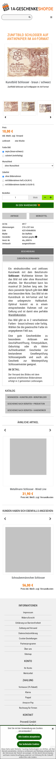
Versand (19, 136)
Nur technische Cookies (29, 744)
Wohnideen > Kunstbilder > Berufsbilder (26, 397)
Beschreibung (28, 251)
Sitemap (28, 654)
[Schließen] (53, 729)
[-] (45, 197)
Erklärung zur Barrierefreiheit (28, 623)
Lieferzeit (6, 141)
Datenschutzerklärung (28, 633)
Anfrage (14, 216)
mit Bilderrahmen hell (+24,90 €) (17, 180)
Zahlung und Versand (28, 628)
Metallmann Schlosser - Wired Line (28, 489)
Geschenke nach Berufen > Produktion (26, 404)
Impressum (28, 612)
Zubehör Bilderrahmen (28, 258)
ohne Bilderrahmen (11, 176)
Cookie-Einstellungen (28, 638)
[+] (51, 197)
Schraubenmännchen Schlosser (28, 577)
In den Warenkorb (28, 205)
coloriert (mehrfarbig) (12, 156)
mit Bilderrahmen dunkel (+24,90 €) (18, 185)
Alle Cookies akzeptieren (29, 737)
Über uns (28, 649)
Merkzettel (41, 216)
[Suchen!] (29, 17)
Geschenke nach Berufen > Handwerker (26, 410)
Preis (4, 127)
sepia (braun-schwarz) (12, 151)
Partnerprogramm (28, 643)
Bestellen (6, 193)
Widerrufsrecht (28, 617)
